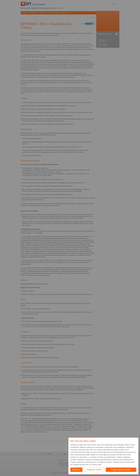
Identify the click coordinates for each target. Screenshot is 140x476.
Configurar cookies (94, 470)
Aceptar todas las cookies (121, 470)
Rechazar (76, 470)
